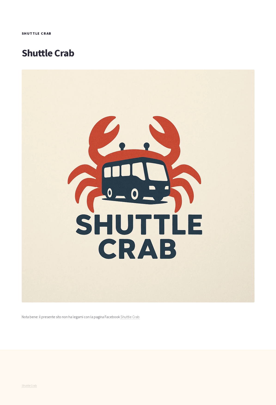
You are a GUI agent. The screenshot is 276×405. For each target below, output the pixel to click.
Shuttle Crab (130, 316)
